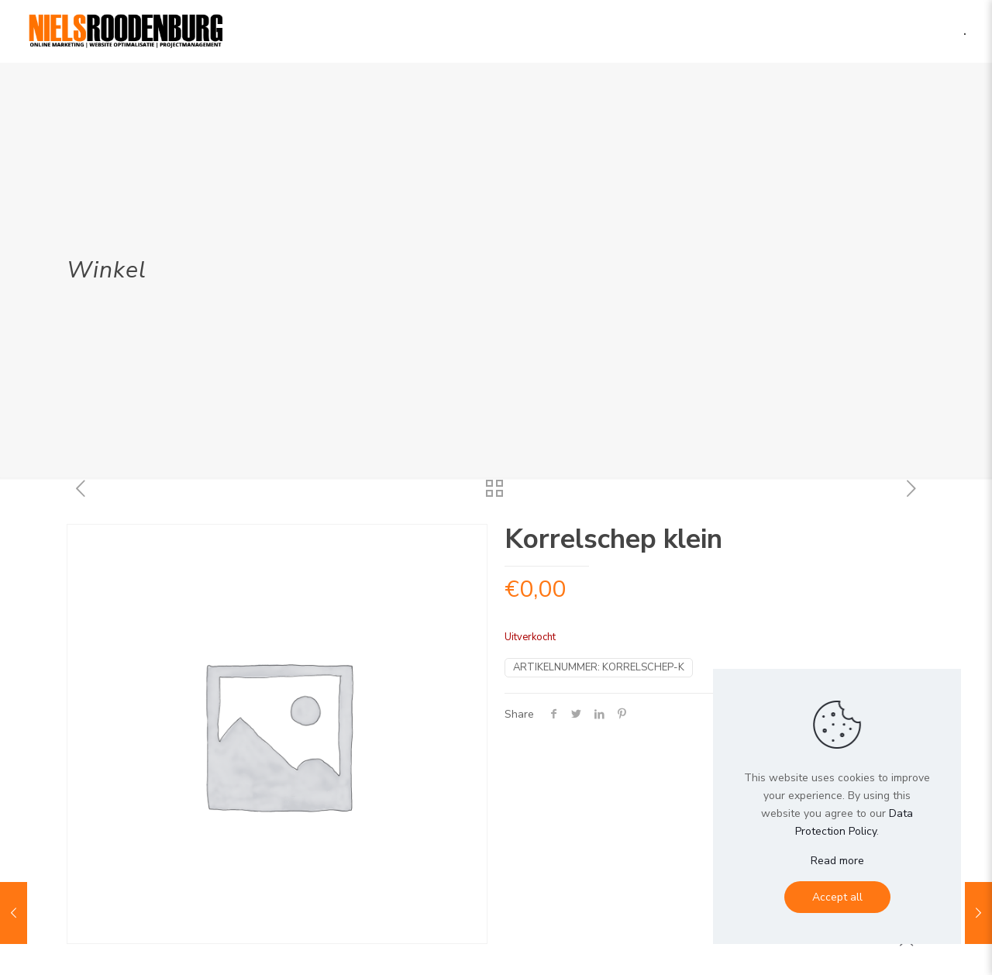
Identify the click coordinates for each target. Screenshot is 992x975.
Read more (837, 860)
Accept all (837, 897)
